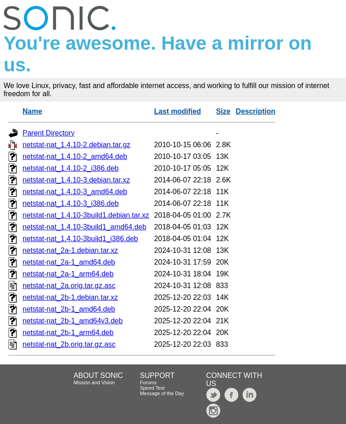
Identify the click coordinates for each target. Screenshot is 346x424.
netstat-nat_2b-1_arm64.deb (68, 332)
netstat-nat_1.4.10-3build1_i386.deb (80, 238)
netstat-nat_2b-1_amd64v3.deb (73, 321)
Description (255, 111)
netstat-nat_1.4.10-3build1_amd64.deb (84, 227)
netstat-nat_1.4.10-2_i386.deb (71, 168)
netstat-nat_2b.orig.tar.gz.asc (69, 344)
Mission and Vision (94, 382)
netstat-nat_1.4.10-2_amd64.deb (75, 156)
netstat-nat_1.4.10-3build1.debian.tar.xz (86, 215)
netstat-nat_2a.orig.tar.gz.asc (69, 285)
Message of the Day (162, 393)
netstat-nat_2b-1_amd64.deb (69, 309)
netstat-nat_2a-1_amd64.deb (69, 262)
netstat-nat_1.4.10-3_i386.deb (71, 203)
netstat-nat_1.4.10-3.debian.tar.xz (76, 180)
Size (223, 111)
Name (32, 111)
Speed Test (152, 388)
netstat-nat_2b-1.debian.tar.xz (70, 297)
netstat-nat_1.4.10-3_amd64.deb (75, 192)
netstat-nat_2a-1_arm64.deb (68, 274)
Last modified (177, 111)
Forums (148, 382)
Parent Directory (49, 133)
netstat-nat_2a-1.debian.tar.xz (70, 250)
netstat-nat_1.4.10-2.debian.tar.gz (76, 145)
